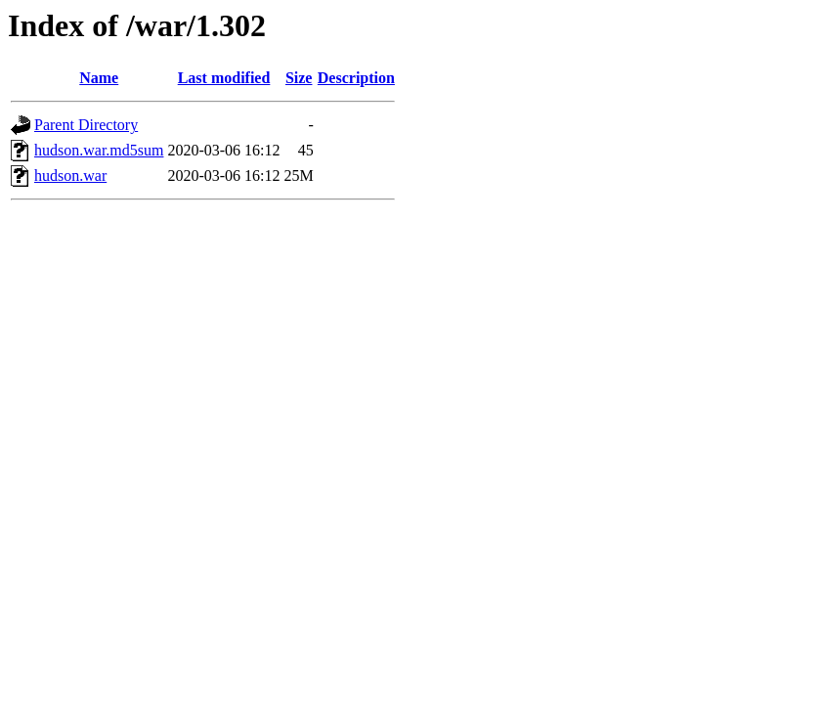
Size (299, 77)
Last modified (224, 77)
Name (98, 77)
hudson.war (70, 175)
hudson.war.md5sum (98, 150)
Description (356, 77)
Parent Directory (86, 124)
